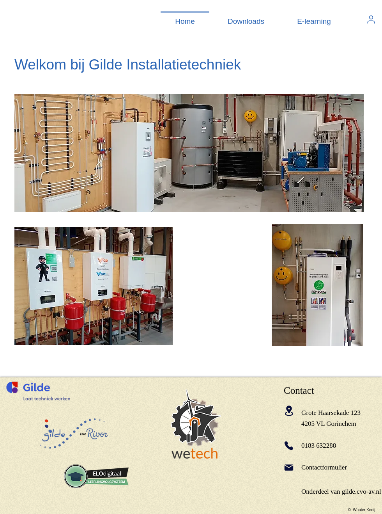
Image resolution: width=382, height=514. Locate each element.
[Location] (289, 411)
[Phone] (289, 446)
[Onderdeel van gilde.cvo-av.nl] (341, 492)
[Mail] (289, 467)
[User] (371, 19)
